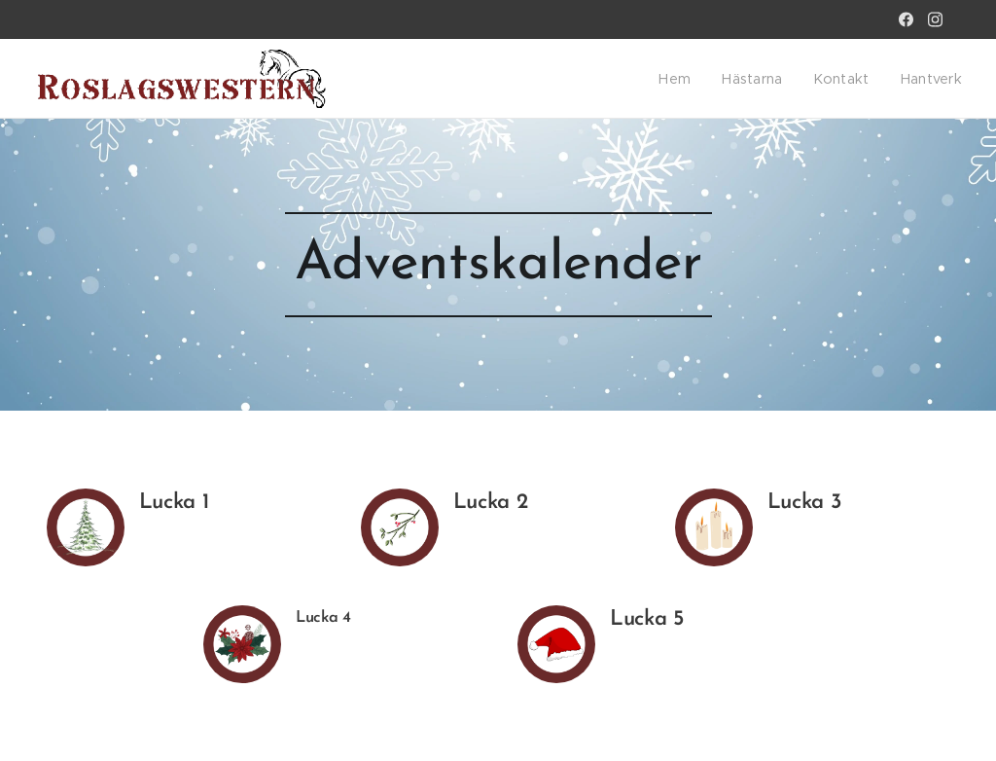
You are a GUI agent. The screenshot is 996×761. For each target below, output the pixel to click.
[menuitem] (691, 78)
